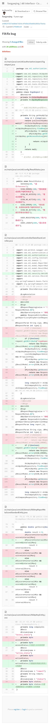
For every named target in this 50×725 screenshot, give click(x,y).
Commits (41, 3)
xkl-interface (28, 3)
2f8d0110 (17, 27)
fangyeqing (13, 3)
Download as (22, 11)
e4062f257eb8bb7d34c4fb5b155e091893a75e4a (23, 24)
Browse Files (40, 11)
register (16, 709)
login (24, 709)
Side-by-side (41, 42)
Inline (31, 42)
